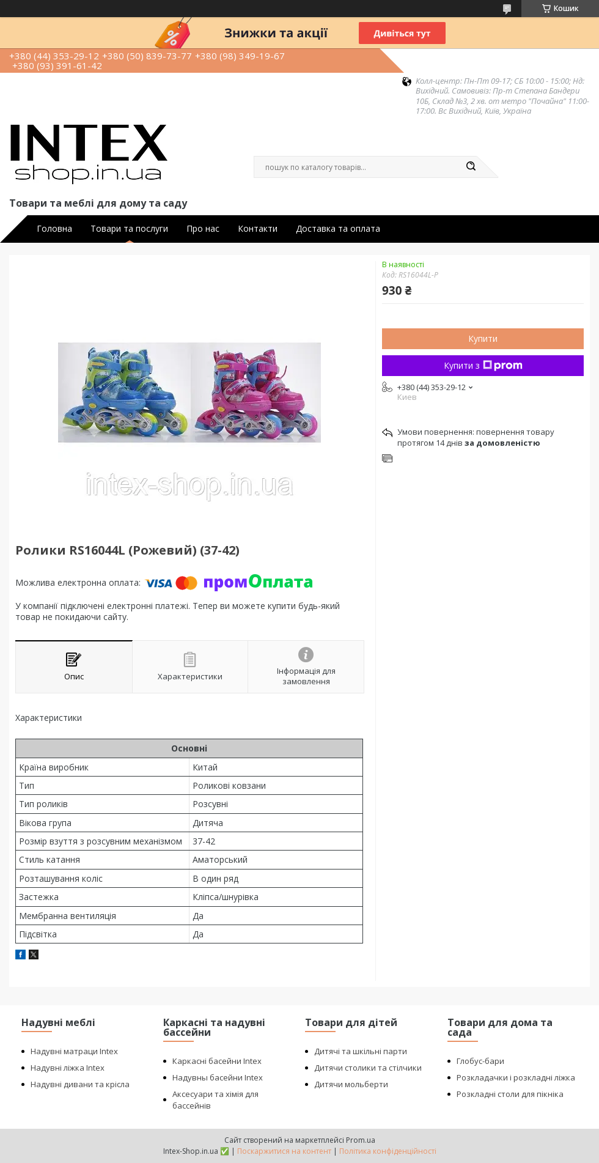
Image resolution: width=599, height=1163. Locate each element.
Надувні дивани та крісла (80, 1084)
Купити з (483, 365)
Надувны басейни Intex (217, 1077)
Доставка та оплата (338, 228)
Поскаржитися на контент (284, 1151)
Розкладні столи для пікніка (510, 1093)
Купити (483, 338)
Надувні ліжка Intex (68, 1067)
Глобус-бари (480, 1060)
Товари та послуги (129, 228)
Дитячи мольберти (351, 1084)
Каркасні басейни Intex (217, 1060)
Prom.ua (360, 1140)
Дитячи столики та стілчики (368, 1067)
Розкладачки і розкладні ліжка (516, 1077)
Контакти (257, 228)
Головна (54, 228)
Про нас (202, 228)
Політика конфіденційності (387, 1151)
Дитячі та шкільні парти (360, 1051)
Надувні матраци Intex (74, 1051)
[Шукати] (470, 167)
